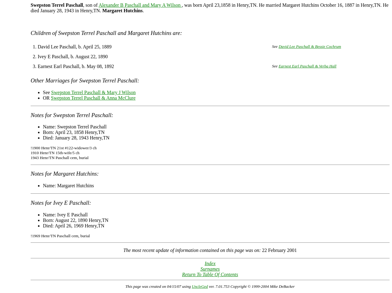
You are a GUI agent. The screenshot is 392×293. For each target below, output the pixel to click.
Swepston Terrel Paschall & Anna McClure (93, 98)
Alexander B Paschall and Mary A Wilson (140, 5)
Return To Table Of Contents (210, 274)
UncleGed (200, 286)
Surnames (210, 269)
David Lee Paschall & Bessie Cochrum (310, 46)
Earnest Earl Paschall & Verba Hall (308, 66)
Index (210, 263)
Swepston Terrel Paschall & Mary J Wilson (93, 92)
